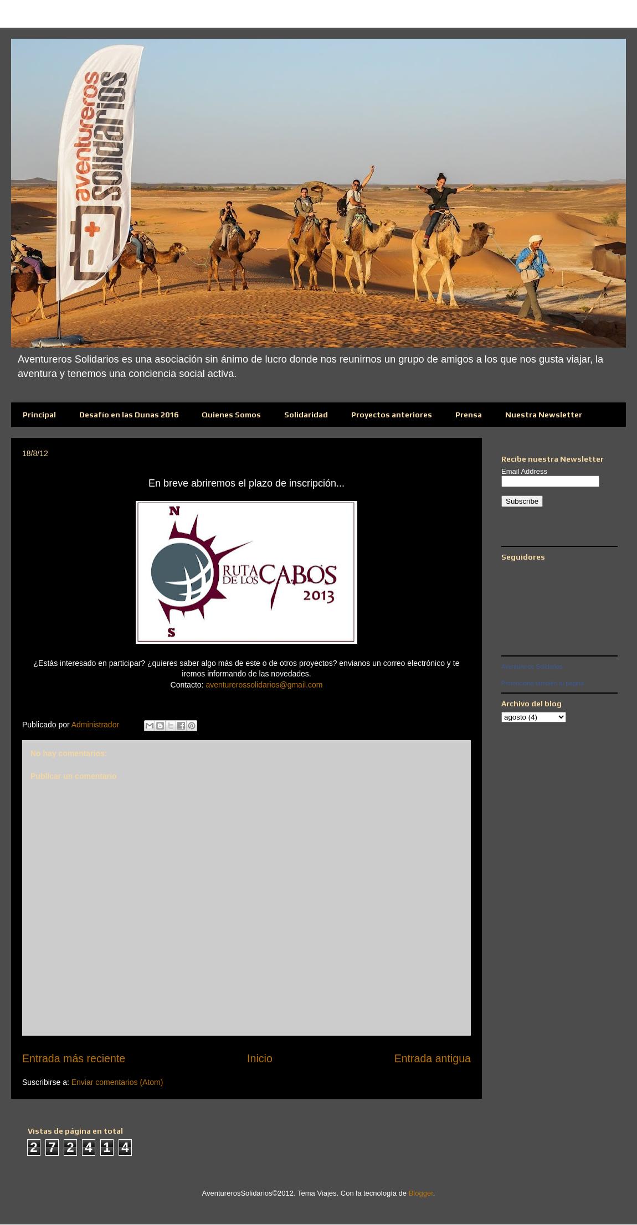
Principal (39, 414)
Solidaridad (306, 414)
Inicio (260, 1058)
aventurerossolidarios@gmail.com (264, 684)
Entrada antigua (432, 1058)
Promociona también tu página (542, 683)
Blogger (421, 1193)
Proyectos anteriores (391, 414)
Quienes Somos (231, 414)
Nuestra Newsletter (543, 414)
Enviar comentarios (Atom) (117, 1082)
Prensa (468, 414)
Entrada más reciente (73, 1058)
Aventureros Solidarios (531, 666)
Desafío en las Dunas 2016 (128, 414)
